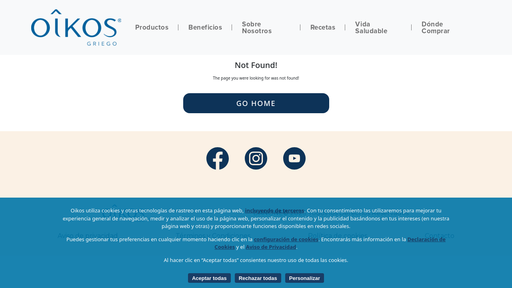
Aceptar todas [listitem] (209, 278)
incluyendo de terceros (274, 210)
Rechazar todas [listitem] (258, 278)
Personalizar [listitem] (304, 278)
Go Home (256, 103)
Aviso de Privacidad (271, 246)
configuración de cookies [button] (286, 239)
